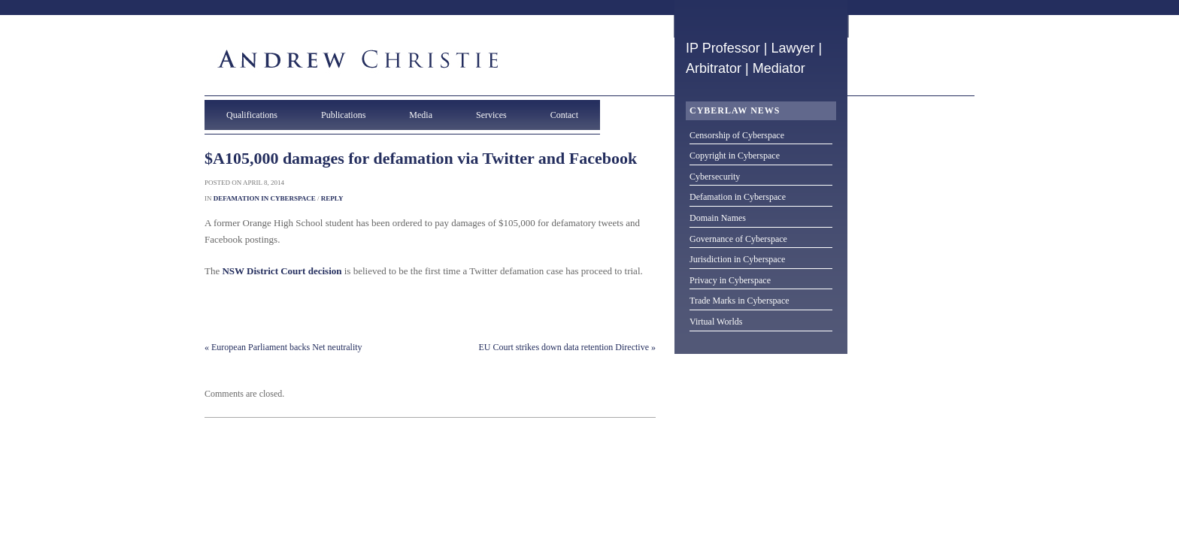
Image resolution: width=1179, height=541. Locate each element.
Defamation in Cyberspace (265, 198)
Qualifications (251, 115)
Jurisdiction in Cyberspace (737, 259)
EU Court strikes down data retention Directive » (567, 347)
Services (491, 115)
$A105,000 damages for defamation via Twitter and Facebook (421, 158)
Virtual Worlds (716, 321)
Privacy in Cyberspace (730, 280)
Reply (332, 198)
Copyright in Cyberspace (735, 155)
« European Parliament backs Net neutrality (283, 347)
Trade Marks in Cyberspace (740, 300)
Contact (564, 115)
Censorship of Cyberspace (737, 135)
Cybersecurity (715, 176)
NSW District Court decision (281, 271)
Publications (343, 115)
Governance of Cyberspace (738, 239)
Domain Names (718, 218)
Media (420, 115)
